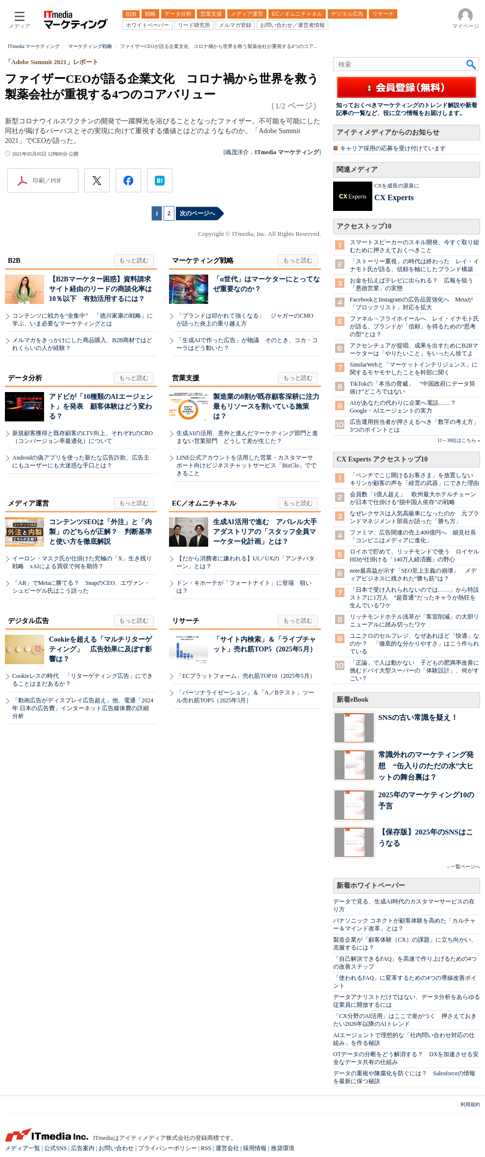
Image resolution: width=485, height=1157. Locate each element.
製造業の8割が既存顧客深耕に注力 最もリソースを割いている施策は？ (269, 406)
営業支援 (185, 378)
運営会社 (227, 1148)
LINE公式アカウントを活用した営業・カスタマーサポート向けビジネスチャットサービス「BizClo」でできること (246, 465)
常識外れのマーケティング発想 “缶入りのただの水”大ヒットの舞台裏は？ (426, 765)
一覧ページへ (465, 866)
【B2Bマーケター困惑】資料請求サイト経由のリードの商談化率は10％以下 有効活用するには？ (100, 289)
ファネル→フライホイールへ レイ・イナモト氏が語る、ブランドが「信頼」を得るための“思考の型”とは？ (414, 326)
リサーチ (185, 621)
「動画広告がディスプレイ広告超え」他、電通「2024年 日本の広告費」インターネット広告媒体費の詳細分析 (82, 708)
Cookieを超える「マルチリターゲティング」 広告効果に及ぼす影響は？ (100, 649)
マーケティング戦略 (203, 260)
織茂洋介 (237, 152)
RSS (206, 1148)
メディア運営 (28, 503)
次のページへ (197, 213)
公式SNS (55, 1148)
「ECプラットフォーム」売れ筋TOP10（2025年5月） (245, 675)
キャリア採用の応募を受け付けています (393, 148)
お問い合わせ (116, 1148)
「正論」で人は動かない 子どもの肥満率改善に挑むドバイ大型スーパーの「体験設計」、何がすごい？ (414, 670)
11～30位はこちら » (458, 440)
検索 (471, 64)
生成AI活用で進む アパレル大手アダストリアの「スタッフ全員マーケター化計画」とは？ (265, 531)
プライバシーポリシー (167, 1148)
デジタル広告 (28, 621)
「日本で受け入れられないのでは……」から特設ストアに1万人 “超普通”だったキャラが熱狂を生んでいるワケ (414, 597)
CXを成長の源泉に (396, 185)
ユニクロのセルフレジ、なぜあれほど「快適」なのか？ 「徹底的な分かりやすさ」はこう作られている (414, 643)
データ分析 (25, 378)
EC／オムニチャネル (204, 503)
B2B (14, 260)
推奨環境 (282, 1148)
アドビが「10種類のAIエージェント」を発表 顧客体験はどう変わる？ (101, 406)
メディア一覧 (22, 1148)
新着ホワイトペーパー (371, 885)
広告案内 (83, 1148)
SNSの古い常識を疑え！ (418, 717)
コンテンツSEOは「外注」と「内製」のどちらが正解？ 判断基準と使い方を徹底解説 (100, 531)
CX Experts (393, 197)
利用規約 (470, 1104)
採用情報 (255, 1148)
